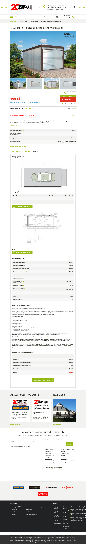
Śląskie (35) (64, 459)
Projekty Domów (56, 507)
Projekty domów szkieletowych (66, 508)
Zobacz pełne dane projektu (18, 146)
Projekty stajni (65, 513)
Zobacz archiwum (15, 424)
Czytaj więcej (14, 125)
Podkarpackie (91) (49, 457)
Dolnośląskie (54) (49, 449)
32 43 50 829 (53, 7)
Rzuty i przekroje (16, 151)
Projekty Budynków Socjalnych (65, 518)
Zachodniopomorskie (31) (67, 463)
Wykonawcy (29, 509)
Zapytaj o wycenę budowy (42, 380)
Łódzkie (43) (48, 453)
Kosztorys (35, 151)
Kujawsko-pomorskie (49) (67, 449)
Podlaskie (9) (64, 457)
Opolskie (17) (64, 455)
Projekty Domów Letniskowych (57, 522)
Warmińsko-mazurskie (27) (68, 461)
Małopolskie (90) (65, 453)
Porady (27, 507)
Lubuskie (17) (64, 451)
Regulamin (14, 512)
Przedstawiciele (30, 512)
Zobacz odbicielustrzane (71, 92)
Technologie (47, 336)
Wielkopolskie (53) (49, 463)
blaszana (73, 137)
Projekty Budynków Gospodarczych (58, 516)
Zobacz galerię (57, 424)
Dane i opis (27, 151)
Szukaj (69, 444)
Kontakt (14, 514)
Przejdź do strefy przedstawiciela (53, 468)
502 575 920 (62, 7)
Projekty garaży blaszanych (78, 507)
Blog (41, 507)
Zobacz (72, 115)
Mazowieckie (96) (49, 455)
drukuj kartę (71, 108)
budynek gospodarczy (69, 141)
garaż (58, 141)
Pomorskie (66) (48, 459)
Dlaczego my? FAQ (16, 507)
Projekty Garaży (56, 511)
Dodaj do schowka (70, 103)
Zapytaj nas (29, 108)
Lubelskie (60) (48, 451)
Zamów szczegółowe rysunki (23, 206)
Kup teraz (68, 99)
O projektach (15, 509)
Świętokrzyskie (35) (49, 461)
